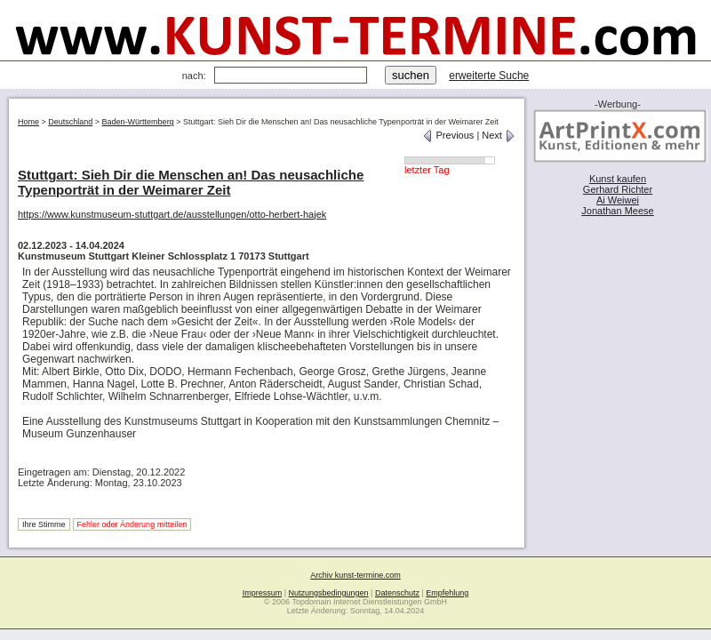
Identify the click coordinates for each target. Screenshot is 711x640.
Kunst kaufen (617, 178)
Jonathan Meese (617, 210)
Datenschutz (397, 592)
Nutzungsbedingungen (329, 592)
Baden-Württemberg (138, 121)
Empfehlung (447, 592)
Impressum (263, 592)
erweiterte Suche (489, 75)
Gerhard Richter (617, 189)
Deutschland (70, 121)
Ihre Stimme (44, 524)
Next (498, 135)
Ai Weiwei (617, 200)
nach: (194, 75)
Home (28, 121)
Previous (448, 135)
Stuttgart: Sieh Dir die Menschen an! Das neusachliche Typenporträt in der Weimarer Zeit (190, 182)
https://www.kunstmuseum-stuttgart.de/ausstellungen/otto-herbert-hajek (172, 214)
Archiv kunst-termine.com (355, 575)
